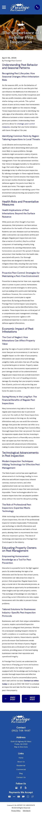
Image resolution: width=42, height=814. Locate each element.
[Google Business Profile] (16, 788)
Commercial (21, 769)
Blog (21, 773)
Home (21, 758)
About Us (21, 762)
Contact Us (21, 777)
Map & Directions (21, 747)
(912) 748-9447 (21, 730)
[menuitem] (15, 810)
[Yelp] (25, 788)
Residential (21, 765)
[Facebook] (21, 788)
